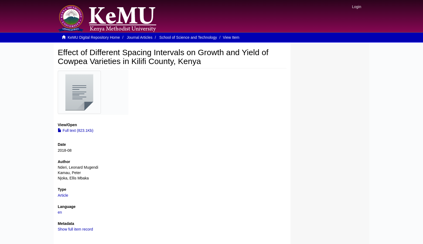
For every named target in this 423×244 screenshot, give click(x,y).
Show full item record (75, 229)
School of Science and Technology (188, 37)
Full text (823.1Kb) (75, 130)
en (60, 212)
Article (63, 195)
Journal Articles (139, 37)
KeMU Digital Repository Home (94, 37)
